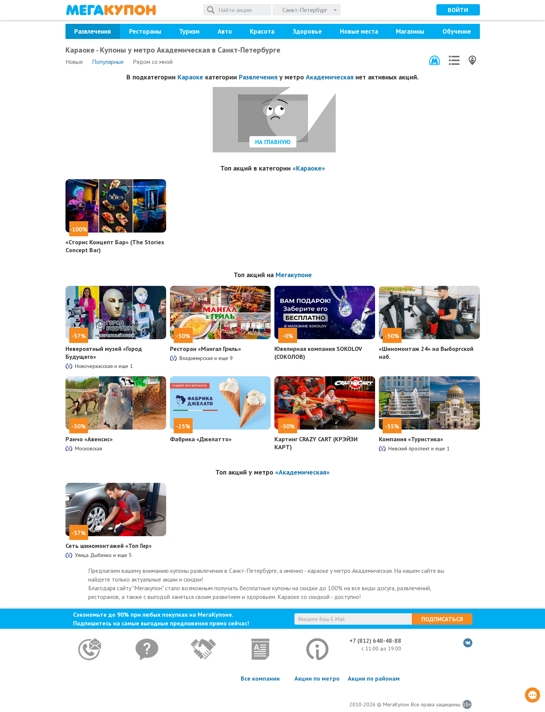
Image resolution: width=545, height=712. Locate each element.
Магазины (410, 31)
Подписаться (442, 619)
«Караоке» (309, 168)
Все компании (260, 678)
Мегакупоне (294, 274)
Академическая (329, 77)
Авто (225, 31)
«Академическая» (302, 472)
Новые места (359, 31)
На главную (273, 142)
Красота (262, 31)
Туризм (189, 31)
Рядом (153, 61)
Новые (74, 61)
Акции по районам (374, 678)
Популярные (108, 61)
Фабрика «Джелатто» (201, 439)
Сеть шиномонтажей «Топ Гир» (108, 545)
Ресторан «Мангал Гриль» (205, 348)
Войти (458, 10)
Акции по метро (316, 678)
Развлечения (92, 31)
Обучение (456, 31)
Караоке (190, 77)
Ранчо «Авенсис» (89, 439)
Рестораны (145, 31)
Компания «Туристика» (411, 439)
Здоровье (307, 31)
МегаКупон (110, 10)
